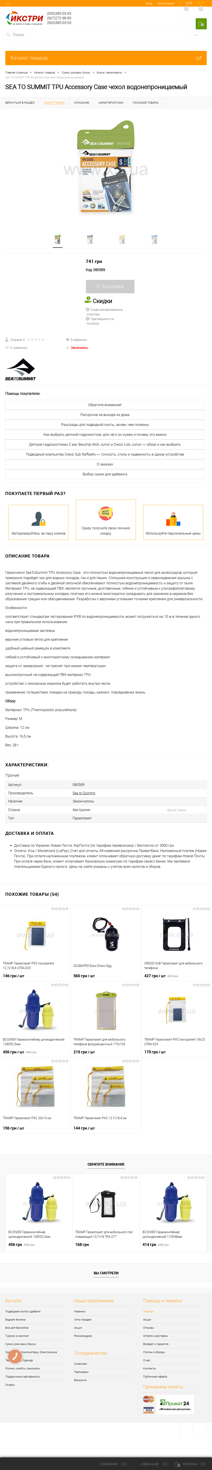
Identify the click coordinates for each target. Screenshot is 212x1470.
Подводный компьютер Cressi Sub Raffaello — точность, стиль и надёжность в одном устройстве (105, 454)
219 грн (84, 1051)
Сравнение (110, 1464)
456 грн (20, 1051)
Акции (78, 1327)
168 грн (82, 1243)
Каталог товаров (106, 58)
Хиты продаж (82, 1319)
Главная (148, 1310)
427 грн (161, 975)
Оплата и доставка (155, 1335)
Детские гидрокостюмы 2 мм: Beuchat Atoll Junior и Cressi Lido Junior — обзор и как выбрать (105, 444)
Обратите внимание (106, 1163)
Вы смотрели (106, 1272)
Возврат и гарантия (155, 1343)
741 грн (94, 261)
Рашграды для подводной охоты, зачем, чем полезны (105, 425)
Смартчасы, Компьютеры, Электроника (31, 1351)
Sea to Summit (84, 793)
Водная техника (15, 1319)
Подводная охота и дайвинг (23, 1310)
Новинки (79, 1310)
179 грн (155, 1051)
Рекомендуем (83, 1335)
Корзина (191, 1464)
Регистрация (165, 3)
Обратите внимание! (105, 405)
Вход (149, 3)
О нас (146, 1359)
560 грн (84, 975)
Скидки (10, 1384)
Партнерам (81, 1371)
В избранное (76, 339)
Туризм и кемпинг (17, 1335)
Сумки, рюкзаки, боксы (20, 1343)
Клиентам (80, 1363)
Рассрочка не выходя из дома (105, 415)
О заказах (105, 464)
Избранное (151, 1464)
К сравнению (16, 347)
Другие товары (176, 809)
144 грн (84, 1127)
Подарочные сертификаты (22, 1376)
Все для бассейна (16, 1327)
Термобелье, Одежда (19, 1359)
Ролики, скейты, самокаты (22, 1367)
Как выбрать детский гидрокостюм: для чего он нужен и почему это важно (105, 434)
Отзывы (148, 1327)
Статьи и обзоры (154, 1351)
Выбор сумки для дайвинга (105, 474)
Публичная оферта (155, 1376)
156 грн (13, 1127)
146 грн (13, 975)
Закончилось (77, 347)
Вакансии (80, 1379)
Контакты (149, 1367)
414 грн (156, 1243)
